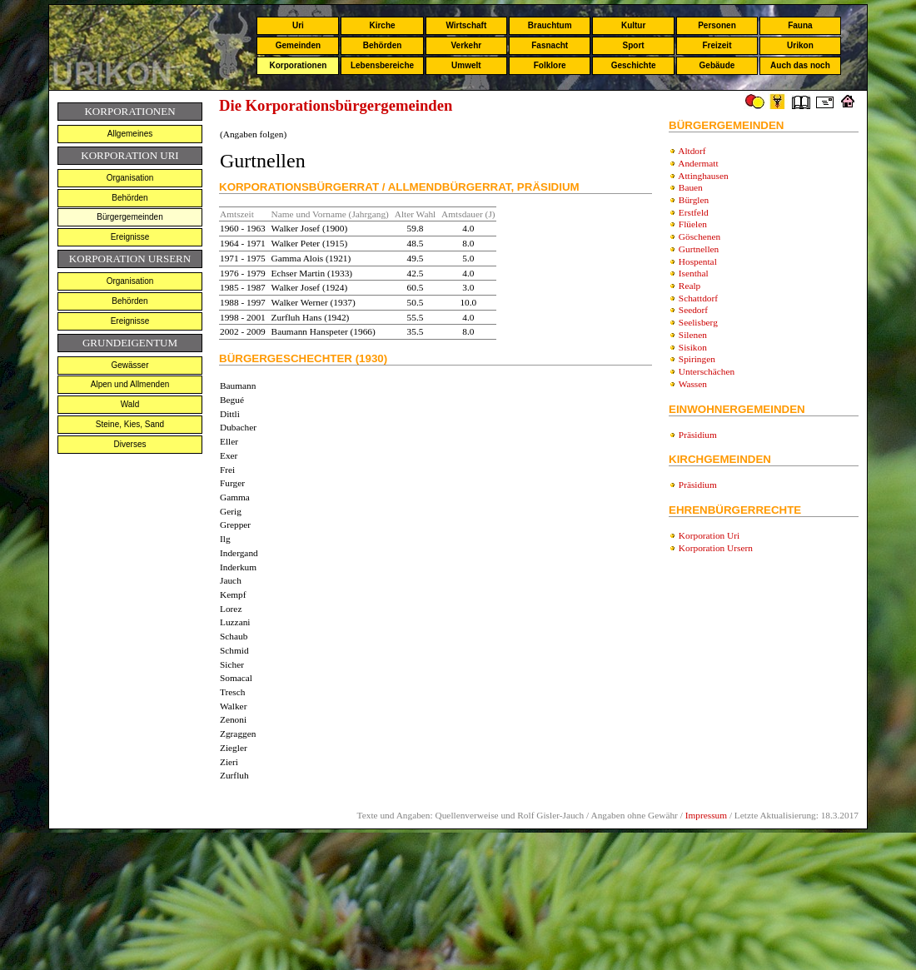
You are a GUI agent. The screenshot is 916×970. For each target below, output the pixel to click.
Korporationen (297, 65)
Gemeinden (298, 45)
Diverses (130, 444)
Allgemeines (129, 133)
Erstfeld (694, 212)
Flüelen (693, 224)
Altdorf (691, 151)
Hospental (698, 261)
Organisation (130, 177)
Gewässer (129, 365)
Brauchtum (550, 25)
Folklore (550, 65)
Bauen (691, 187)
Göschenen (699, 236)
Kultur (633, 25)
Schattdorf (698, 298)
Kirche (382, 25)
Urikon (800, 45)
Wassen (693, 384)
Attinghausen (703, 176)
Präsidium (698, 435)
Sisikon (693, 347)
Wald (130, 404)
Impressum (706, 815)
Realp (689, 286)
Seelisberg (698, 322)
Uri (298, 25)
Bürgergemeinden (130, 216)
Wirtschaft (466, 25)
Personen (717, 25)
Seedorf (693, 310)
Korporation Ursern (716, 548)
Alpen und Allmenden (130, 384)
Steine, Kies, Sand (130, 424)
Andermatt (698, 163)
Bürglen (694, 200)
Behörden (382, 45)
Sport (634, 45)
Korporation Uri (709, 535)
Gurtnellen (699, 249)
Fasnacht (549, 45)
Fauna (800, 25)
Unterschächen (706, 371)
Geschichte (633, 65)
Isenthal (694, 273)
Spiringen (697, 359)
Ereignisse (130, 236)
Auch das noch (800, 65)
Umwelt (466, 65)
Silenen (693, 335)
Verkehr (466, 45)
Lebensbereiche (382, 65)
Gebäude (717, 65)
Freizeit (716, 45)
